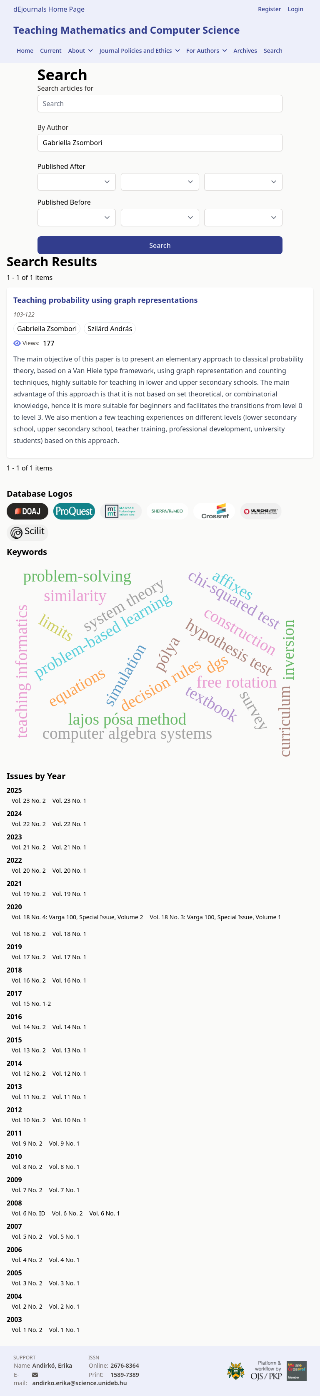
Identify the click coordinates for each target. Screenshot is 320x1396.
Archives (245, 50)
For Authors (206, 50)
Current (50, 50)
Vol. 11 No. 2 (29, 1097)
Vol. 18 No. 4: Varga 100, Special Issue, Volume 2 (77, 917)
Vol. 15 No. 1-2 (31, 1003)
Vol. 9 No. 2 (27, 1143)
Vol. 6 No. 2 (67, 1213)
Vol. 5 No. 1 (64, 1236)
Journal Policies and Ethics (140, 50)
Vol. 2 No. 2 (27, 1306)
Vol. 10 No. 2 (29, 1120)
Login (295, 9)
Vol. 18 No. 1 (69, 934)
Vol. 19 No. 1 (69, 894)
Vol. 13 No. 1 (69, 1050)
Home (25, 50)
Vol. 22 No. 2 (29, 824)
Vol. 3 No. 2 (27, 1283)
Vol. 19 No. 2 (29, 894)
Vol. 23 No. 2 (29, 800)
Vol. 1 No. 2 (27, 1330)
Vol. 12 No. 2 (29, 1073)
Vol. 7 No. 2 (27, 1190)
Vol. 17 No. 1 (69, 957)
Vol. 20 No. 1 (69, 870)
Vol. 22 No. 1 (69, 824)
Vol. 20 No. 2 (29, 870)
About (80, 50)
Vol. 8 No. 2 (27, 1167)
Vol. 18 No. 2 (29, 934)
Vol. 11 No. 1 (69, 1097)
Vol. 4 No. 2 (27, 1260)
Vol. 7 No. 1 (64, 1190)
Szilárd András (110, 328)
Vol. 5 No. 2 (27, 1236)
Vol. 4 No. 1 (64, 1260)
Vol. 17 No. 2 (29, 957)
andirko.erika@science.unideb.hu (79, 1383)
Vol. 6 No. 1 (104, 1213)
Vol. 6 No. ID (28, 1213)
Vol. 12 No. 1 (69, 1073)
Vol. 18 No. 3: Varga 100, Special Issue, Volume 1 (216, 917)
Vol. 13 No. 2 (29, 1050)
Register (269, 9)
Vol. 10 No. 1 (69, 1120)
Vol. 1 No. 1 (64, 1330)
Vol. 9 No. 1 (64, 1143)
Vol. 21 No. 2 (29, 847)
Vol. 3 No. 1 (64, 1283)
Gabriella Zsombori (47, 328)
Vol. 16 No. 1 (69, 980)
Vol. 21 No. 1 (69, 847)
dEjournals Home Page (49, 9)
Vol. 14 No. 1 (69, 1027)
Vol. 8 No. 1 (64, 1167)
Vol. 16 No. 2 (29, 980)
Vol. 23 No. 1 (69, 800)
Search (273, 50)
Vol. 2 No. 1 (64, 1306)
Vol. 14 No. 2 (29, 1027)
